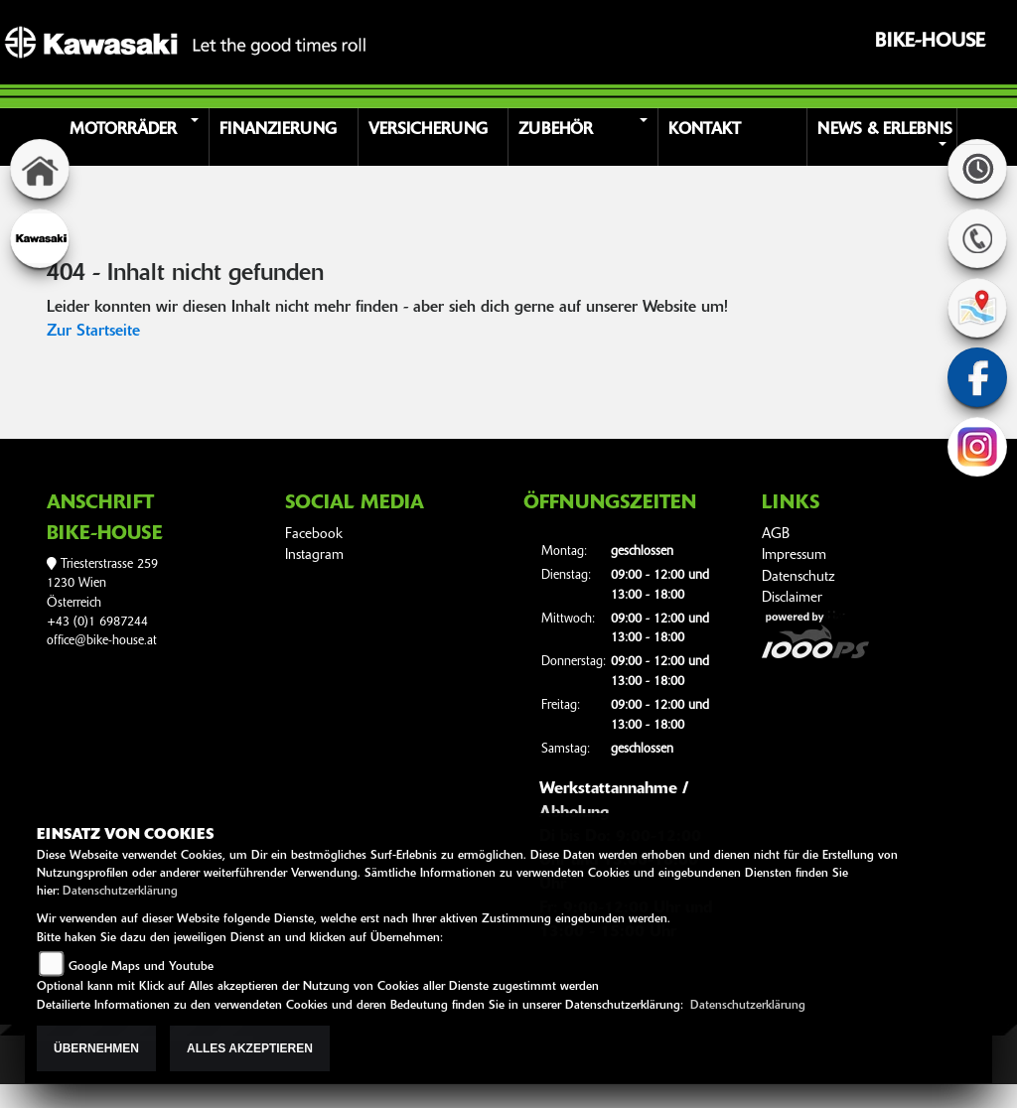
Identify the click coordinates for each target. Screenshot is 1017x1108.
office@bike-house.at (102, 640)
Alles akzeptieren (250, 1048)
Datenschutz (798, 577)
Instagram (314, 555)
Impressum (794, 555)
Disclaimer (792, 598)
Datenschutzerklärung (120, 892)
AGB (776, 534)
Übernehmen (96, 1048)
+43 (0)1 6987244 (97, 622)
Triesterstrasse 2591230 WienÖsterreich (102, 584)
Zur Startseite (93, 332)
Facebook (314, 534)
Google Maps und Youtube (141, 967)
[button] (138, 137)
